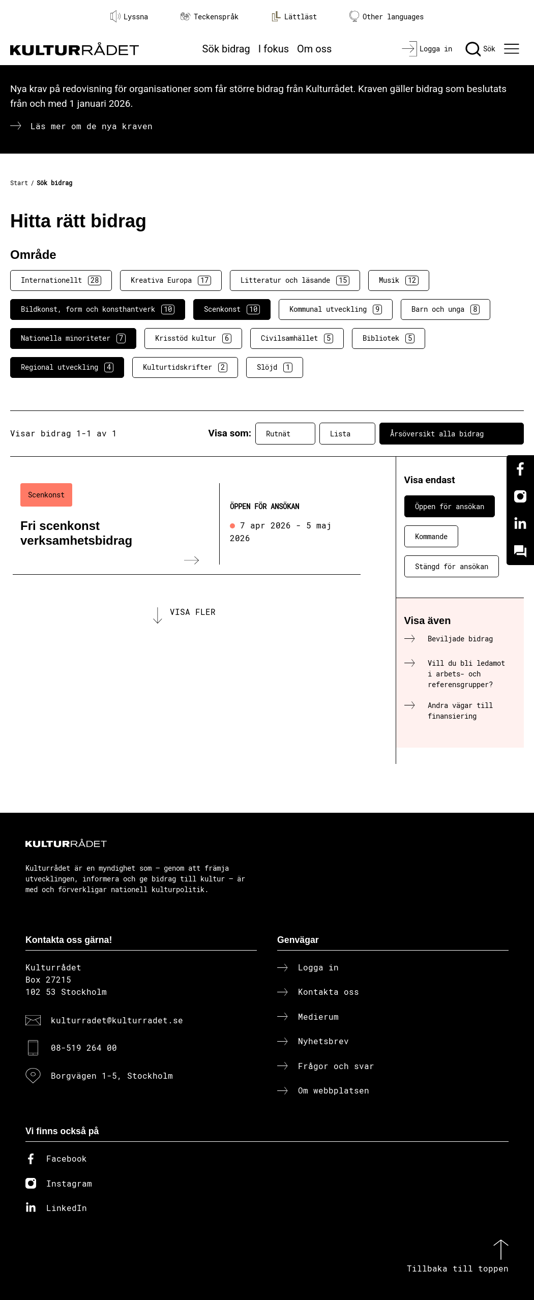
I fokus (273, 49)
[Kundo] (520, 551)
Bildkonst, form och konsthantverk (97, 309)
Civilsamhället (297, 338)
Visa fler (193, 611)
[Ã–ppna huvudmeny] (512, 48)
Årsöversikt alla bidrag (451, 433)
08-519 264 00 (84, 1047)
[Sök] (480, 49)
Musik (399, 280)
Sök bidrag (226, 49)
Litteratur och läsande (295, 280)
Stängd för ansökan (451, 566)
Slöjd (274, 367)
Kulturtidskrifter (185, 367)
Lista (347, 433)
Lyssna (129, 16)
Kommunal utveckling (335, 309)
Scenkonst (232, 309)
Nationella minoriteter (73, 338)
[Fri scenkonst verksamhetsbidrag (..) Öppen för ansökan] (186, 524)
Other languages (386, 16)
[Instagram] (520, 496)
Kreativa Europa (171, 280)
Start (19, 183)
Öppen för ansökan (449, 506)
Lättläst (294, 16)
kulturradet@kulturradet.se (117, 1020)
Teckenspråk (210, 16)
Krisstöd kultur (193, 338)
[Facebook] (520, 469)
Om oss (314, 49)
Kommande (431, 536)
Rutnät (285, 433)
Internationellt (61, 280)
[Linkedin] (520, 524)
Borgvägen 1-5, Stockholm (112, 1075)
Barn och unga (445, 309)
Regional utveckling (67, 367)
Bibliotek (388, 338)
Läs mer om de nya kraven (92, 126)
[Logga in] (427, 49)
